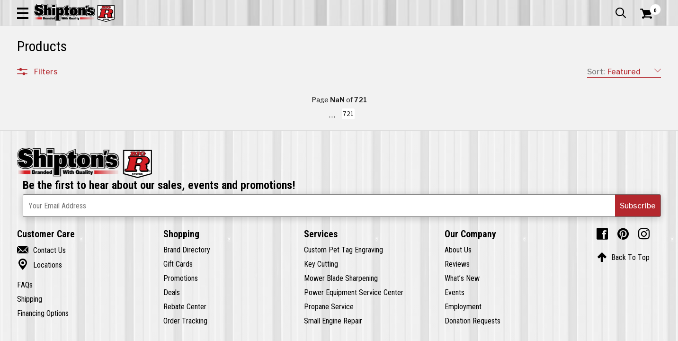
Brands (45, 259)
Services (648, 7)
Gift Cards (566, 7)
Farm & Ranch (242, 69)
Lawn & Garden (462, 69)
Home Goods (307, 69)
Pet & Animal (526, 69)
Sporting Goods (593, 69)
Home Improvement (382, 69)
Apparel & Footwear (66, 69)
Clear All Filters (38, 100)
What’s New (607, 7)
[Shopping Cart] (645, 34)
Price (42, 279)
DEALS (643, 69)
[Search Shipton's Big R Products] (307, 34)
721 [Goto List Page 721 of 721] (459, 331)
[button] (371, 34)
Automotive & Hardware (162, 69)
